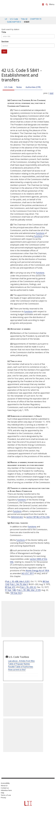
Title (3, 32)
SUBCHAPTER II (14, 22)
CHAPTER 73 (35, 19)
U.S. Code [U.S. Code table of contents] (14, 19)
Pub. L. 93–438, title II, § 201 (18, 581)
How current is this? (17, 669)
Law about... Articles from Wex (21, 661)
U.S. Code (8, 87)
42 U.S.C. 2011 (28, 573)
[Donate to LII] (43, 4)
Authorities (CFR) (33, 87)
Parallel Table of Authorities (20, 666)
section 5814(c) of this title (38, 517)
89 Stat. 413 (10, 587)
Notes (19, 87)
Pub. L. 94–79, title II (19, 584)
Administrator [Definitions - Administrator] (17, 517)
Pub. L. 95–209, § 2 (28, 587)
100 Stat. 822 (15, 593)
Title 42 (24, 19)
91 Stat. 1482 (10, 590)
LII (6, 19)
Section (5, 41)
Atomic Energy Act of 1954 (37, 570)
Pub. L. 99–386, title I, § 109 (29, 590)
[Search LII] (46, 4)
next (51, 93)
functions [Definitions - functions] (40, 233)
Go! (4, 51)
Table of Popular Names (19, 663)
